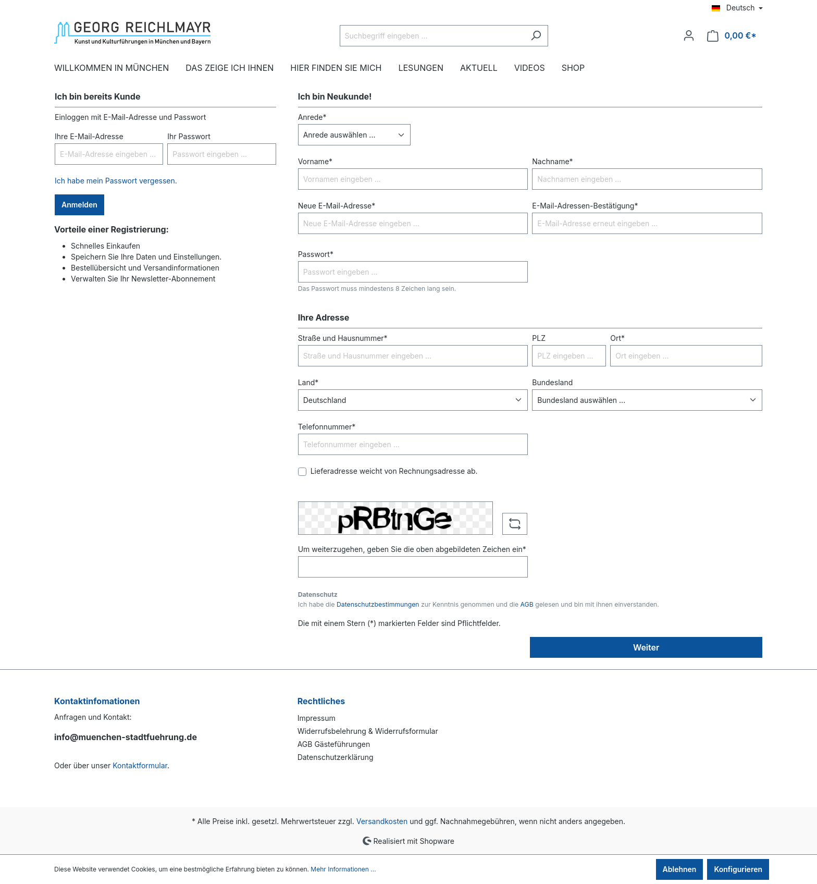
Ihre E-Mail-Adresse (89, 136)
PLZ (539, 338)
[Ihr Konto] (689, 35)
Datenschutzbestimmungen (378, 604)
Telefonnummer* (327, 426)
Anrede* (312, 117)
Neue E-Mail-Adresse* (337, 205)
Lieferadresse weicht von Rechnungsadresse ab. (394, 470)
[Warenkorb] (732, 36)
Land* (308, 382)
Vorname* (315, 161)
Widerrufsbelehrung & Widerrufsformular (368, 731)
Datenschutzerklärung (336, 757)
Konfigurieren (738, 869)
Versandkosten (382, 821)
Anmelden (79, 204)
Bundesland (552, 382)
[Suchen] (536, 35)
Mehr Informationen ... (343, 869)
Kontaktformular (140, 765)
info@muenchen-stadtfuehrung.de (125, 737)
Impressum (317, 718)
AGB (527, 604)
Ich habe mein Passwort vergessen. (116, 180)
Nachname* (552, 161)
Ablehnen (680, 869)
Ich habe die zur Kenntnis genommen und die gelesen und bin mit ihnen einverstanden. (478, 604)
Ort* (617, 338)
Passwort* (315, 254)
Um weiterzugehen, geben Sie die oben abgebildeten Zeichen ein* (412, 549)
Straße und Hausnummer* (343, 338)
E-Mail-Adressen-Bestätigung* (585, 205)
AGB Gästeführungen (334, 744)
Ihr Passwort (189, 136)
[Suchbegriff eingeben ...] (432, 35)
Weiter (646, 647)
